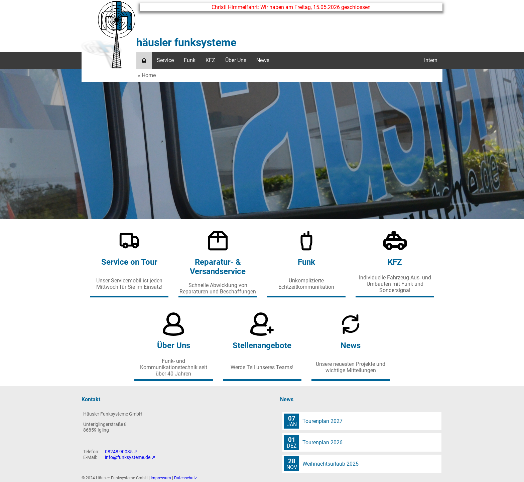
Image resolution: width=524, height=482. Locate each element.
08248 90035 (119, 452)
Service (165, 60)
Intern (430, 60)
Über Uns (235, 60)
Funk (189, 60)
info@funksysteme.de (127, 457)
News (262, 60)
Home (149, 75)
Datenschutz (185, 478)
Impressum (161, 478)
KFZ (210, 60)
